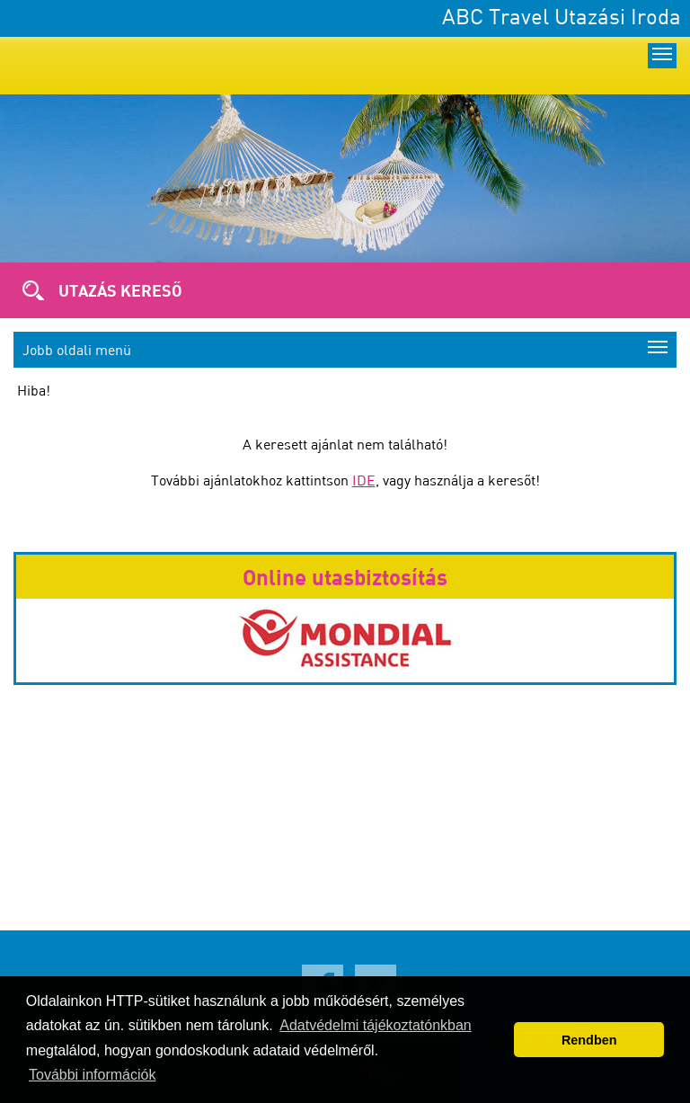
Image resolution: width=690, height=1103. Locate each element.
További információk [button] (92, 1074)
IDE (364, 480)
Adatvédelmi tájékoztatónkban (375, 1025)
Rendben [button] (589, 1040)
